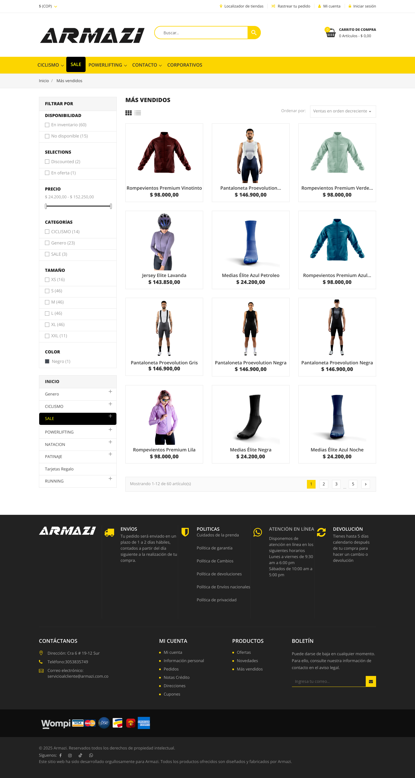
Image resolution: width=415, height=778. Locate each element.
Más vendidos (250, 669)
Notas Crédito (177, 678)
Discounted (65, 162)
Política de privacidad (216, 600)
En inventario (68, 125)
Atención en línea (291, 529)
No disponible (69, 136)
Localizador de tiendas (241, 6)
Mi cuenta (173, 641)
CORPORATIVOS (184, 65)
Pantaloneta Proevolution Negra (251, 362)
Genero (63, 243)
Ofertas (244, 653)
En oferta (63, 173)
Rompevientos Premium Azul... (337, 275)
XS (58, 279)
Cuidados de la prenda (218, 535)
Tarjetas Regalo (59, 469)
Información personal (184, 661)
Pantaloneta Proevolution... (250, 188)
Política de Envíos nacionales (223, 587)
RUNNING (54, 481)
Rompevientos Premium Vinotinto (164, 188)
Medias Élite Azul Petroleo (251, 275)
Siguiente (365, 484)
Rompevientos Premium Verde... (337, 188)
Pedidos (171, 669)
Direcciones (175, 686)
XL (58, 324)
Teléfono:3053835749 (68, 662)
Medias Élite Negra (250, 450)
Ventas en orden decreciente (343, 111)
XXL (59, 336)
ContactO (144, 65)
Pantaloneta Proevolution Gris (164, 362)
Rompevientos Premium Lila (164, 450)
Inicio (52, 382)
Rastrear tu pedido (290, 6)
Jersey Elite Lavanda (164, 275)
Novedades (247, 661)
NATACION (55, 444)
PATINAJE (53, 456)
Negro (61, 361)
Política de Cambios (215, 561)
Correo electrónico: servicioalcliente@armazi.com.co (78, 673)
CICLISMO (48, 65)
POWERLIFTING (105, 65)
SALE (76, 64)
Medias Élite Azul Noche (337, 450)
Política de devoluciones (219, 574)
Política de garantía (214, 548)
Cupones (172, 694)
